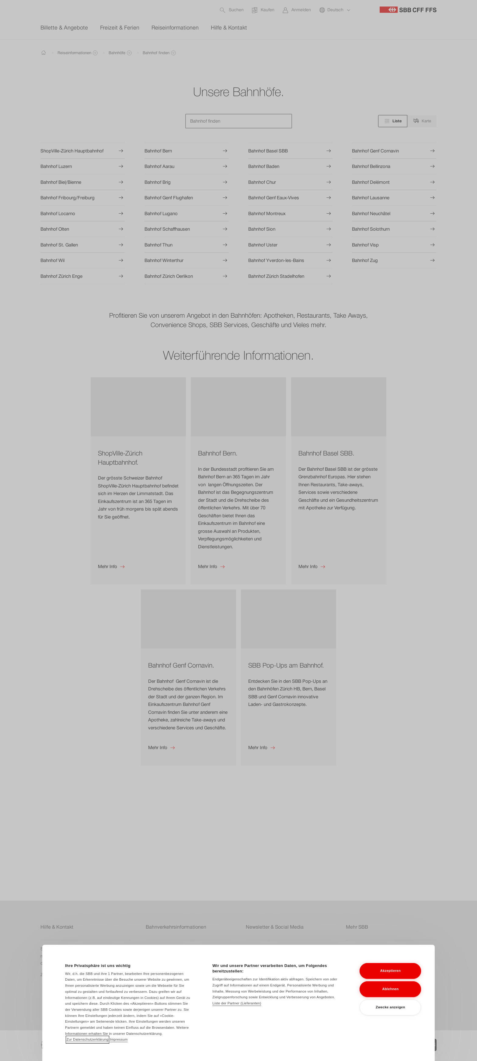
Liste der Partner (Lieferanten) (236, 1011)
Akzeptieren (390, 978)
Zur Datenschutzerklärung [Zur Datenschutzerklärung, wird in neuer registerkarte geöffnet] (88, 1047)
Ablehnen (390, 997)
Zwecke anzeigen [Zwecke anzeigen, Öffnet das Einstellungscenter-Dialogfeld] (390, 1015)
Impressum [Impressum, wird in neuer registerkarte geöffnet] (119, 1047)
